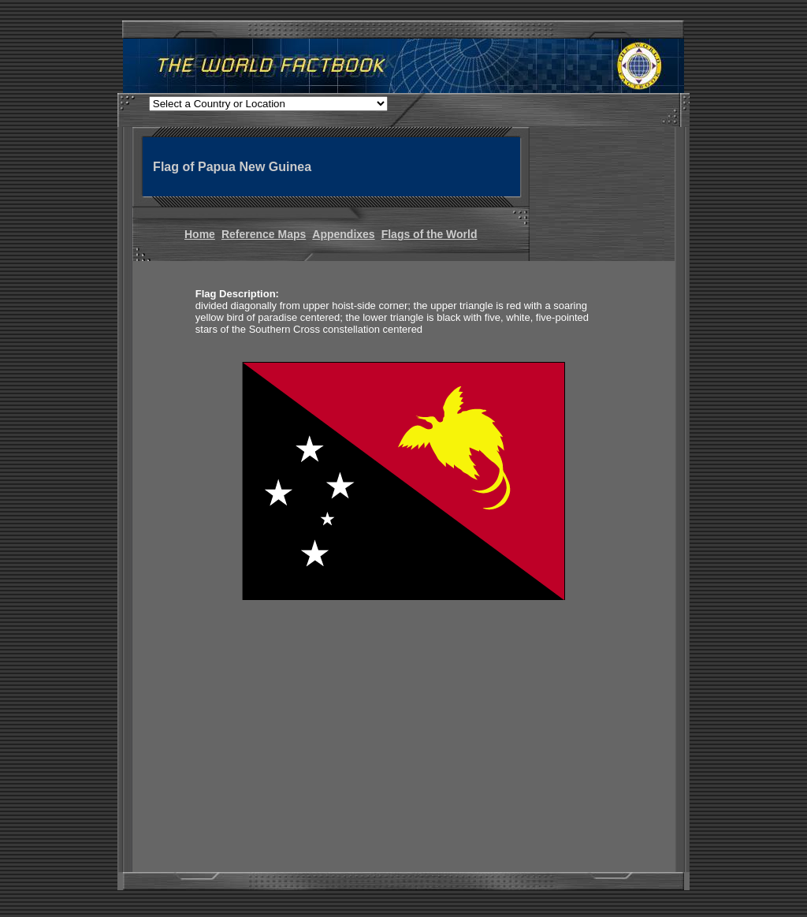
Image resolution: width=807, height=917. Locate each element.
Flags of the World (429, 234)
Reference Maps (263, 234)
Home (199, 234)
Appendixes (343, 234)
